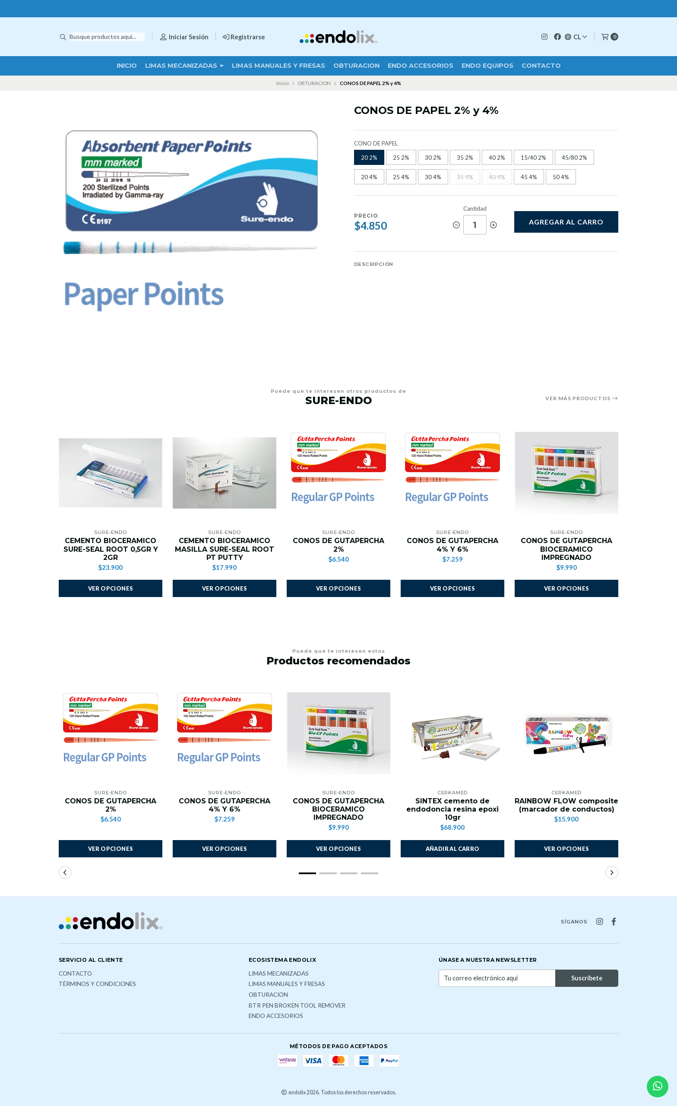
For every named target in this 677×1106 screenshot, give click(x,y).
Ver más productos (581, 398)
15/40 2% (533, 157)
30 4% (433, 177)
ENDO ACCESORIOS (420, 66)
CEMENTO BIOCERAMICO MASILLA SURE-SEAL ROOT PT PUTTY (224, 549)
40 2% (497, 157)
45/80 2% (574, 157)
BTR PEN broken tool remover (297, 1006)
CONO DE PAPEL (376, 143)
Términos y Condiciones (97, 985)
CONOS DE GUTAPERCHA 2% (338, 545)
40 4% (497, 177)
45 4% (529, 177)
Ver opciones (110, 588)
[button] (452, 848)
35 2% (465, 157)
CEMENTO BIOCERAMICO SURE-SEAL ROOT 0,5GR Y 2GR (110, 549)
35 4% (465, 177)
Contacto (541, 66)
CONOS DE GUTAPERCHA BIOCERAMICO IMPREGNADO (566, 549)
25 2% (401, 157)
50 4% (561, 177)
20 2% (369, 157)
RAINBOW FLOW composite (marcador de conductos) (566, 805)
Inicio (127, 66)
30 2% (433, 157)
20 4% (369, 177)
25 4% (401, 177)
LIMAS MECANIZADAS (184, 66)
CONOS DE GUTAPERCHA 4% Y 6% (452, 545)
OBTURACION (356, 66)
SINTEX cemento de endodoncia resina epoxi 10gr (452, 809)
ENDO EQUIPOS (487, 66)
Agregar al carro (566, 222)
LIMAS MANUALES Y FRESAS (278, 66)
